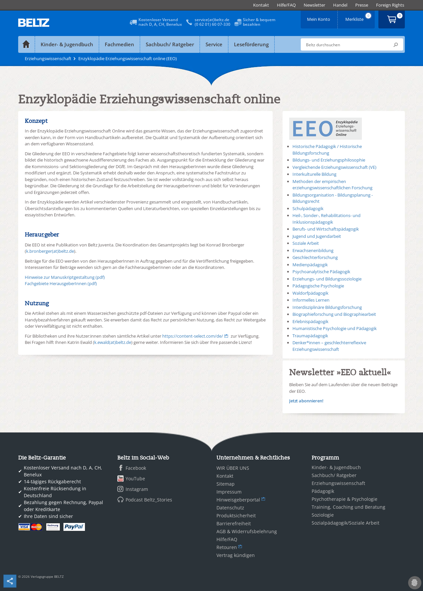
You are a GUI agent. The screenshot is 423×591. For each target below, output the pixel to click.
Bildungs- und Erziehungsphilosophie (328, 160)
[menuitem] (261, 5)
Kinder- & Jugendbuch (67, 44)
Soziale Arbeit (305, 243)
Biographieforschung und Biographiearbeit (334, 314)
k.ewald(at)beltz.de (112, 342)
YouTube (135, 478)
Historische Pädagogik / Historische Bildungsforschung (327, 149)
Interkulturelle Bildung (314, 174)
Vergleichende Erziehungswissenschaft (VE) (334, 167)
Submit (395, 44)
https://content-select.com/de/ (192, 336)
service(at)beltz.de (212, 19)
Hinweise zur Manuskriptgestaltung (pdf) (65, 277)
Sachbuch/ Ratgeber (170, 44)
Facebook (136, 468)
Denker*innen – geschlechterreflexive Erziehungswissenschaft (329, 346)
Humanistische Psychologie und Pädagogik (334, 328)
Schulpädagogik (308, 208)
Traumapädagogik (310, 336)
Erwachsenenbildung (312, 250)
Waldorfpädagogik (310, 293)
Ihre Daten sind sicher (48, 516)
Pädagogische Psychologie (318, 286)
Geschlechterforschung (315, 257)
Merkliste (358, 17)
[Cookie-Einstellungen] (414, 582)
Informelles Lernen (310, 300)
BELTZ (34, 22)
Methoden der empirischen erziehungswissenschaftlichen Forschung (332, 184)
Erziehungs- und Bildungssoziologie (327, 279)
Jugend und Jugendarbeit (316, 236)
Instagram (137, 489)
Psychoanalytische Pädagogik (321, 272)
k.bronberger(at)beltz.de (50, 251)
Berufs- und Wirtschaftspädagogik (325, 229)
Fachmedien (119, 44)
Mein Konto (319, 17)
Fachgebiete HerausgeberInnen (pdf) (61, 283)
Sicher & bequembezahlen (259, 22)
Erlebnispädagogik (310, 321)
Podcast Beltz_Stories (149, 500)
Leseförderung (251, 44)
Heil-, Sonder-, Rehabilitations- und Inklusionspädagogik (326, 218)
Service (214, 44)
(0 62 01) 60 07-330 (212, 24)
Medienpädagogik (310, 265)
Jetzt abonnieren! (306, 401)
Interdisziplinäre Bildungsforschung (327, 307)
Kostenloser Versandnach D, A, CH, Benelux (160, 22)
